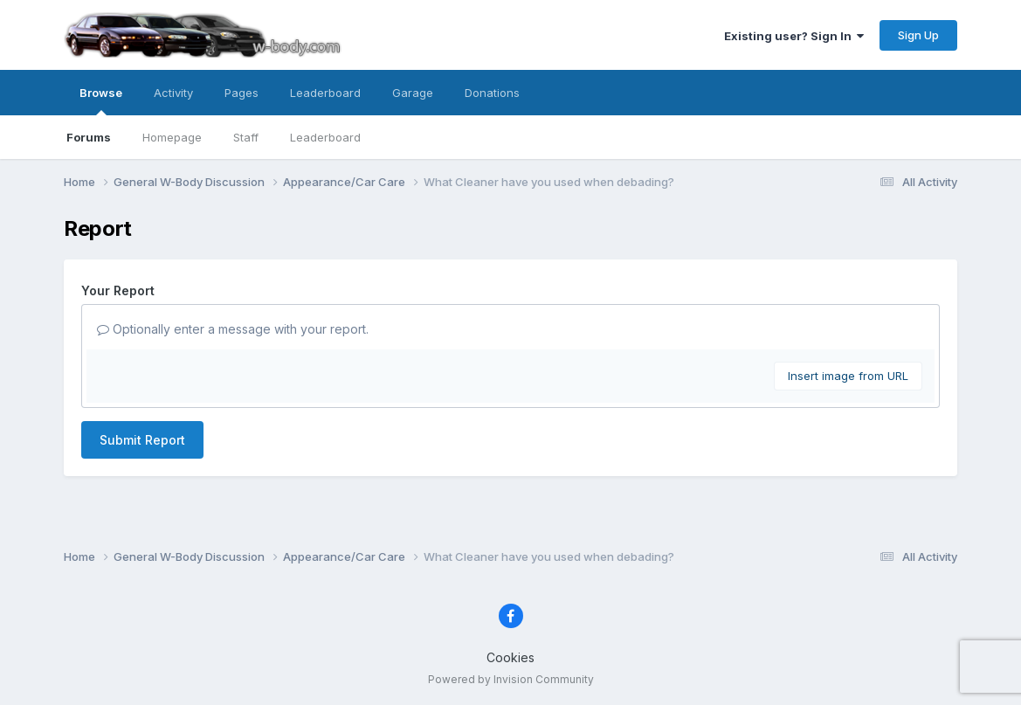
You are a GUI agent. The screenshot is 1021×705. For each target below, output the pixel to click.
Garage (412, 93)
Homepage (172, 137)
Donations (492, 93)
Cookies (510, 657)
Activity (173, 93)
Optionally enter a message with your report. (233, 328)
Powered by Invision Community (511, 679)
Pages (241, 93)
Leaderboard (325, 137)
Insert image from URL (848, 376)
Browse (100, 100)
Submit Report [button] (142, 439)
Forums (88, 137)
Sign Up (918, 35)
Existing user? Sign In (794, 36)
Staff (246, 137)
